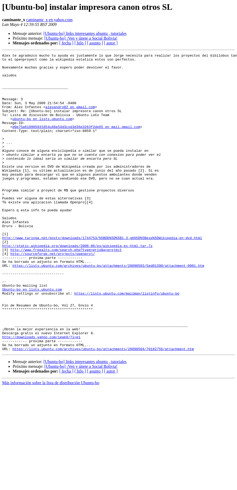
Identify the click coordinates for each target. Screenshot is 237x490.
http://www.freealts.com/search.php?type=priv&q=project (66, 289)
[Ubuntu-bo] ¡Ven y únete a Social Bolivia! (80, 38)
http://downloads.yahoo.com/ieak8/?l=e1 (41, 394)
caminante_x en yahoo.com (49, 19)
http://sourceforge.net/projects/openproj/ (52, 294)
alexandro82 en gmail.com (70, 118)
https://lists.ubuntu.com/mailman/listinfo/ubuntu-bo (126, 341)
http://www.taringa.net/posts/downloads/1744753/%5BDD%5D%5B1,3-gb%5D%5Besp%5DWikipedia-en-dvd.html (102, 275)
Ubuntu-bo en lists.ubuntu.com (32, 337)
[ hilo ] (80, 43)
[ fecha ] (66, 43)
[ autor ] (111, 43)
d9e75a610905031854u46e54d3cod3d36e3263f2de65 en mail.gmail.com (76, 141)
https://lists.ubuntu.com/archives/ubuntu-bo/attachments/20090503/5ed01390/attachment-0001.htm (108, 308)
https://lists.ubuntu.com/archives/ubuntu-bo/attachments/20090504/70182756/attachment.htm (103, 408)
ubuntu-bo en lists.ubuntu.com (42, 132)
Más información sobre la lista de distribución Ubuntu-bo (50, 442)
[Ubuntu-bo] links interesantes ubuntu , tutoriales (85, 33)
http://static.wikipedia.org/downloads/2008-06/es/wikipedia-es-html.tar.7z (77, 284)
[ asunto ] (95, 43)
